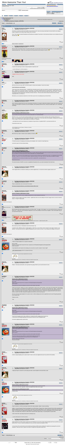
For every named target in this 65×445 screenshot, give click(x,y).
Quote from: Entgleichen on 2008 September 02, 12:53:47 (20, 112)
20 (6, 23)
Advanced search (25, 10)
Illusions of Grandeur (15, 43)
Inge (3, 206)
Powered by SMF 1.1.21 (27, 442)
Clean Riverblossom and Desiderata (18, 87)
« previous (60, 21)
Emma (3, 28)
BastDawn (4, 45)
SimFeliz (3, 351)
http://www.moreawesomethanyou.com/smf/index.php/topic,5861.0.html (25, 186)
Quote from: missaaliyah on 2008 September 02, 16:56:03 (20, 193)
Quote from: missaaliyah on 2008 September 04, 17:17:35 (20, 326)
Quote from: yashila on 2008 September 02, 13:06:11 (20, 150)
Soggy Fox (4, 166)
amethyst (52, 13)
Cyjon (3, 82)
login (10, 5)
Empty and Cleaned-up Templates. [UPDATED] (14, 21)
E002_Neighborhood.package (16, 250)
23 (10, 23)
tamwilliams (4, 276)
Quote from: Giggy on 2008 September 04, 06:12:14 (19, 307)
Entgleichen (4, 63)
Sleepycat (4, 418)
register (13, 5)
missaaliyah (4, 147)
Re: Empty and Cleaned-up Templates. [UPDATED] (24, 28)
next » (63, 21)
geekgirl (3, 71)
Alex (3, 138)
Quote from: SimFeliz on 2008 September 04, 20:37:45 (20, 384)
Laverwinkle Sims (20, 43)
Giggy (3, 238)
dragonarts (4, 190)
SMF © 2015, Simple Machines (36, 442)
